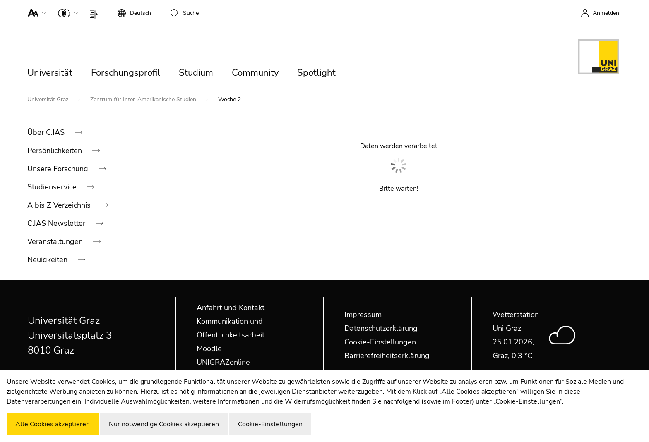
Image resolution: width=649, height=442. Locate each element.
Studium (196, 73)
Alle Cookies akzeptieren (52, 424)
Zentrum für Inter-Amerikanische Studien (144, 99)
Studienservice (53, 187)
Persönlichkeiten (55, 150)
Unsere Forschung (58, 169)
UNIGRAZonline (223, 362)
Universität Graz (48, 99)
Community (255, 73)
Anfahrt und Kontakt (230, 308)
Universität (49, 73)
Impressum (363, 315)
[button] (35, 12)
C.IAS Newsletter (57, 223)
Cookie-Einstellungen (380, 342)
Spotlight (316, 73)
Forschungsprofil (125, 73)
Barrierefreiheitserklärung (387, 356)
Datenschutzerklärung (381, 328)
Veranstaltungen (56, 241)
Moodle (209, 349)
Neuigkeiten (48, 260)
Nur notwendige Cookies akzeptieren (164, 424)
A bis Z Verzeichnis (60, 205)
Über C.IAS (47, 132)
